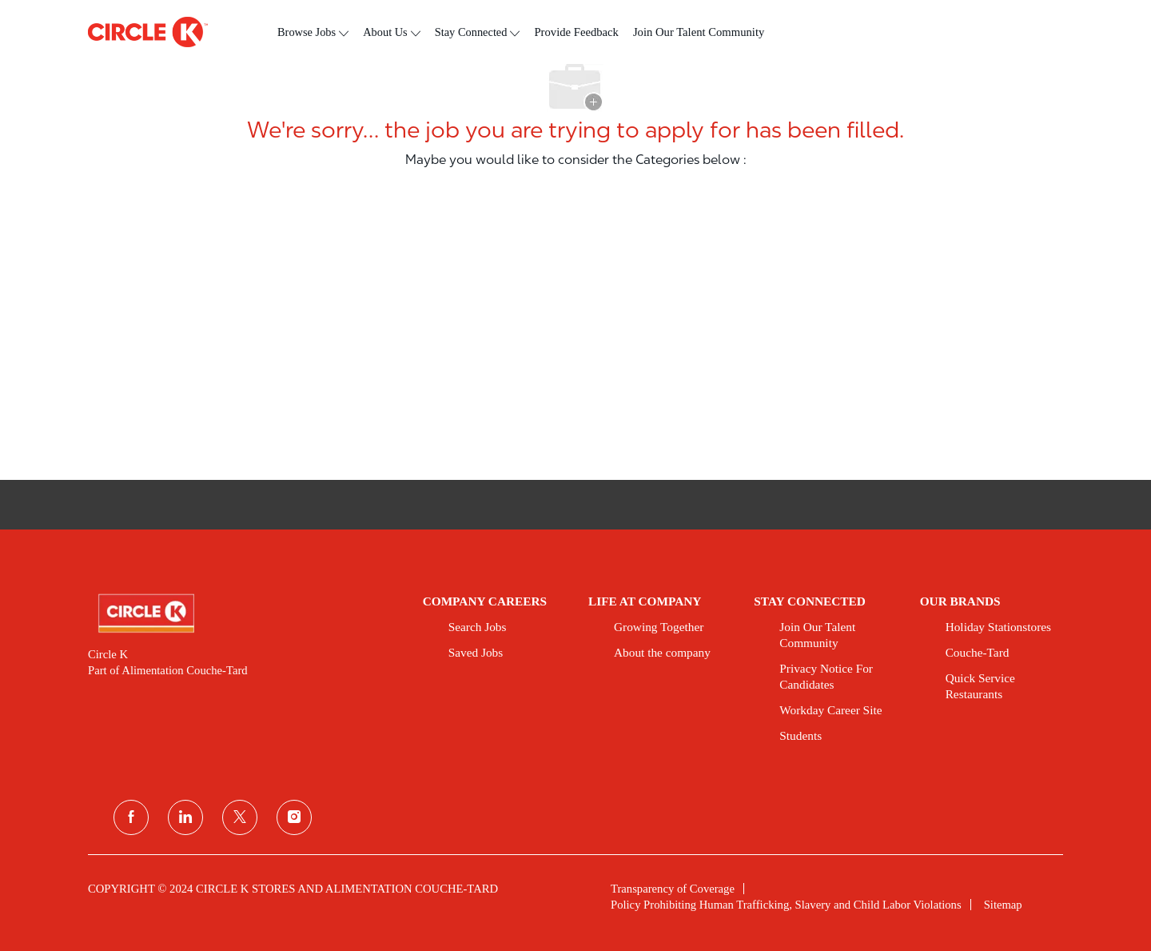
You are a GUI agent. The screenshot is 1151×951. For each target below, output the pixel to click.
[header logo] (148, 32)
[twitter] (239, 817)
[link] (244, 613)
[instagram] (294, 817)
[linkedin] (185, 817)
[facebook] (131, 817)
